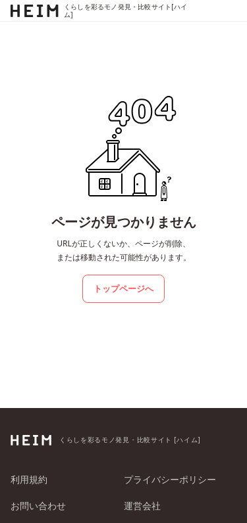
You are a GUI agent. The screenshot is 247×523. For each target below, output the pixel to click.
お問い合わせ (38, 505)
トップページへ (123, 288)
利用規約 (29, 479)
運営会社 (142, 505)
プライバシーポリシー (170, 479)
